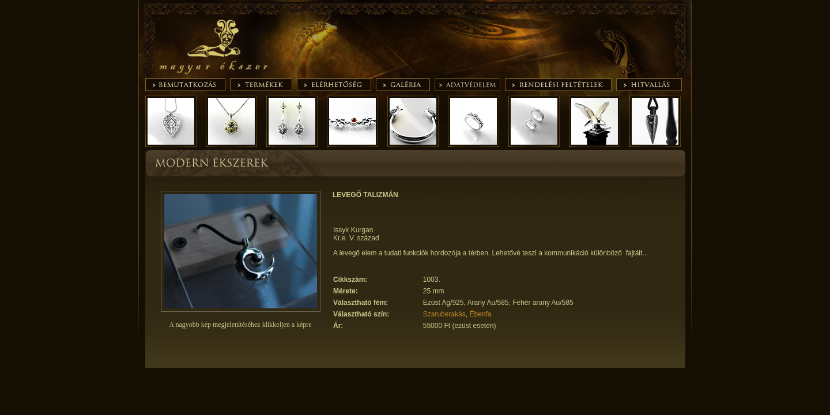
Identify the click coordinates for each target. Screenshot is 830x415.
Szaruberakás (444, 314)
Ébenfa (480, 314)
